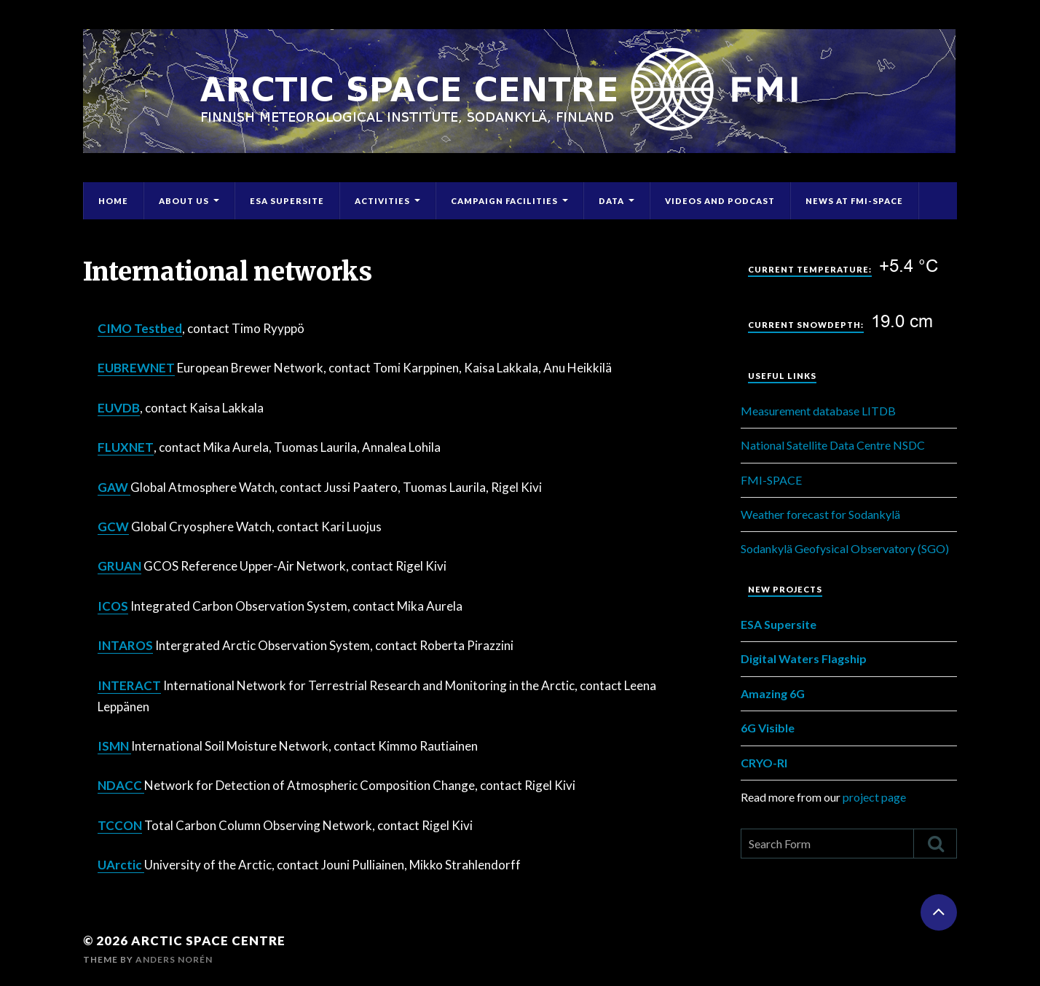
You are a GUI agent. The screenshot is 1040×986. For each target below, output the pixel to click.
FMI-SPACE (771, 480)
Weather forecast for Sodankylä (820, 514)
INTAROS (125, 645)
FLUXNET (126, 447)
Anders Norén (174, 959)
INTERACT (129, 685)
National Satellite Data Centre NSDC (833, 445)
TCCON (120, 825)
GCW (113, 526)
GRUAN (119, 566)
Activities (382, 201)
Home (113, 201)
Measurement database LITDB (818, 411)
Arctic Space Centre (208, 940)
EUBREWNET (136, 367)
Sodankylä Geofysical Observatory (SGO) (845, 548)
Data (611, 201)
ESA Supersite (287, 201)
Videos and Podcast (720, 201)
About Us (184, 201)
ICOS (113, 606)
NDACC (121, 785)
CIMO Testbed (140, 328)
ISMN (114, 746)
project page (874, 797)
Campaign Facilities (504, 201)
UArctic (121, 864)
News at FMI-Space (854, 201)
